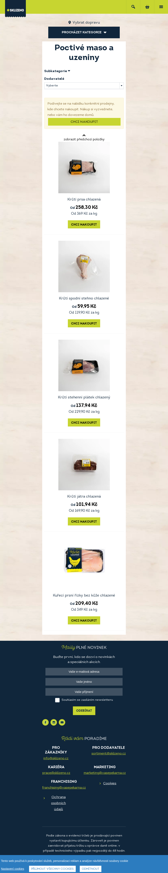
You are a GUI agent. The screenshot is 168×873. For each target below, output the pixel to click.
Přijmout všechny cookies (52, 869)
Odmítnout (90, 869)
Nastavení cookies (12, 868)
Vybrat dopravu (86, 23)
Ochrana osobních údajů (58, 803)
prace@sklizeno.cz (56, 773)
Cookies (109, 783)
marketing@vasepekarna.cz (105, 773)
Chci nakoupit (84, 122)
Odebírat (84, 710)
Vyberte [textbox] (52, 85)
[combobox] (84, 85)
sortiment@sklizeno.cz (108, 753)
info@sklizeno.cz (55, 758)
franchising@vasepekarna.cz (64, 787)
